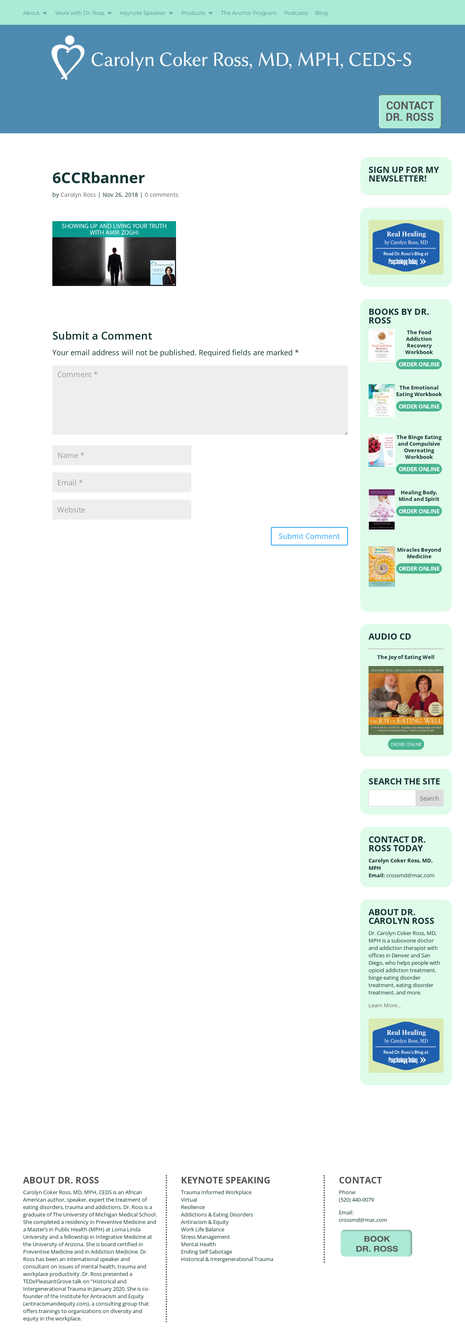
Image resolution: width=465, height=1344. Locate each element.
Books (77, 1293)
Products (193, 13)
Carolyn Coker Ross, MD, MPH (163, 1318)
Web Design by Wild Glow (80, 1331)
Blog (321, 13)
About (31, 13)
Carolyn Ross (78, 131)
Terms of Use (147, 1331)
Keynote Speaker (143, 13)
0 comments (161, 131)
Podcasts (296, 13)
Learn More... (385, 941)
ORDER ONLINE (419, 300)
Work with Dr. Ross (79, 13)
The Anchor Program (249, 13)
